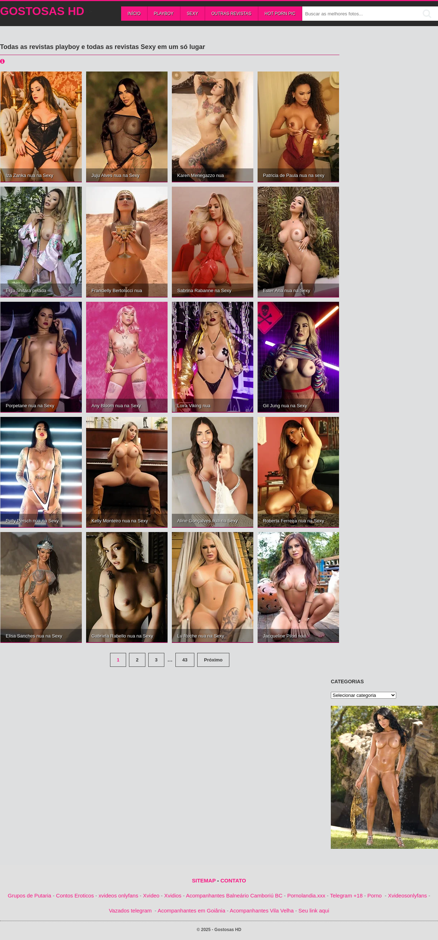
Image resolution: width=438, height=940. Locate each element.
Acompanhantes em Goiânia (191, 910)
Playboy (164, 13)
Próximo (213, 660)
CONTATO (233, 880)
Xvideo (151, 895)
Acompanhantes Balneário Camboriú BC (234, 895)
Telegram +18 (346, 895)
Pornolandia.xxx (306, 895)
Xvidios (172, 895)
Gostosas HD (42, 11)
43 (184, 660)
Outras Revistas (231, 13)
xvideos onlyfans (118, 895)
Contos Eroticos (75, 895)
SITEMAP (203, 880)
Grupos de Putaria (29, 895)
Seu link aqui (313, 910)
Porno (374, 895)
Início (134, 13)
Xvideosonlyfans (407, 895)
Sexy (192, 13)
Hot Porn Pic (280, 13)
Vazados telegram (130, 910)
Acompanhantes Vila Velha (262, 910)
